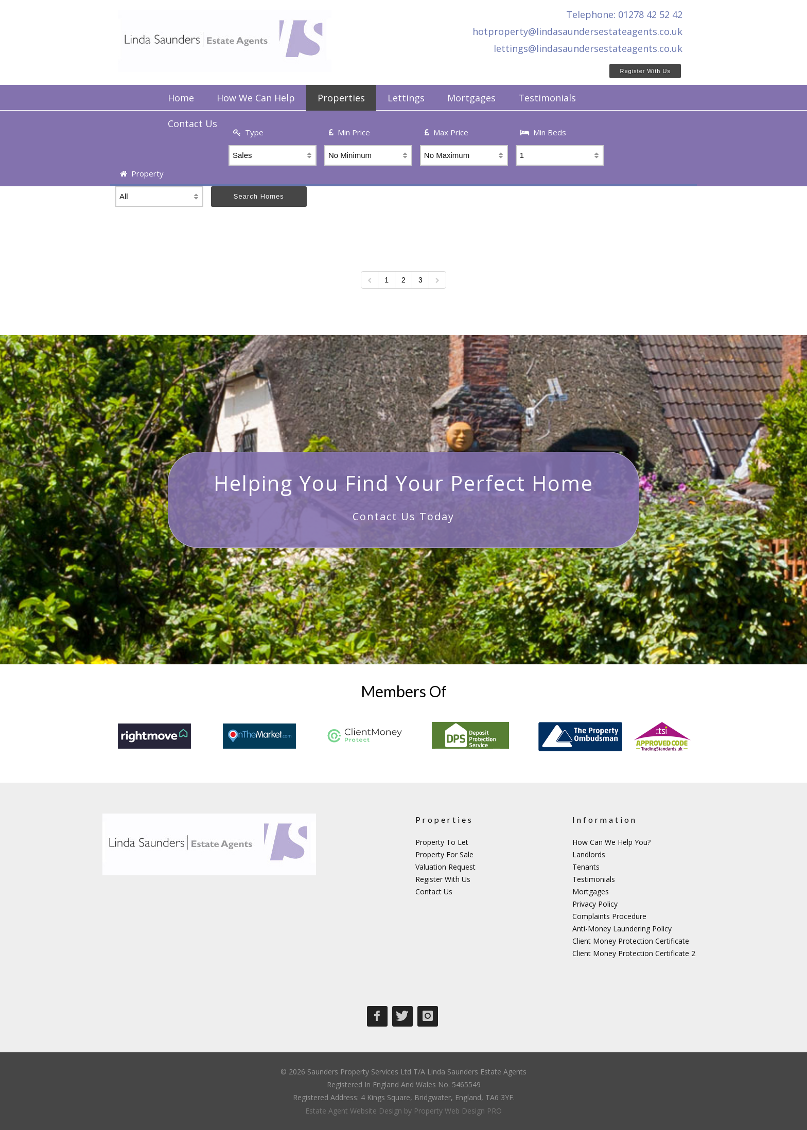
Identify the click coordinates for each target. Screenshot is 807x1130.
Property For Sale (444, 854)
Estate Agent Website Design (353, 1111)
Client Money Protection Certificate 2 (633, 953)
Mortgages (590, 891)
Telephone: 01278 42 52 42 (624, 14)
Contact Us (433, 891)
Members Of (404, 691)
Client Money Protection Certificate (630, 941)
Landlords (588, 854)
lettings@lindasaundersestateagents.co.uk (588, 48)
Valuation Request (445, 867)
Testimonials (593, 879)
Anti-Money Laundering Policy (622, 928)
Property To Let (441, 842)
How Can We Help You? (611, 842)
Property (142, 173)
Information (604, 819)
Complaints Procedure (609, 916)
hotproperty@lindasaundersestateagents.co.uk (577, 31)
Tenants (586, 867)
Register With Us (645, 71)
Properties (444, 819)
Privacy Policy (595, 904)
